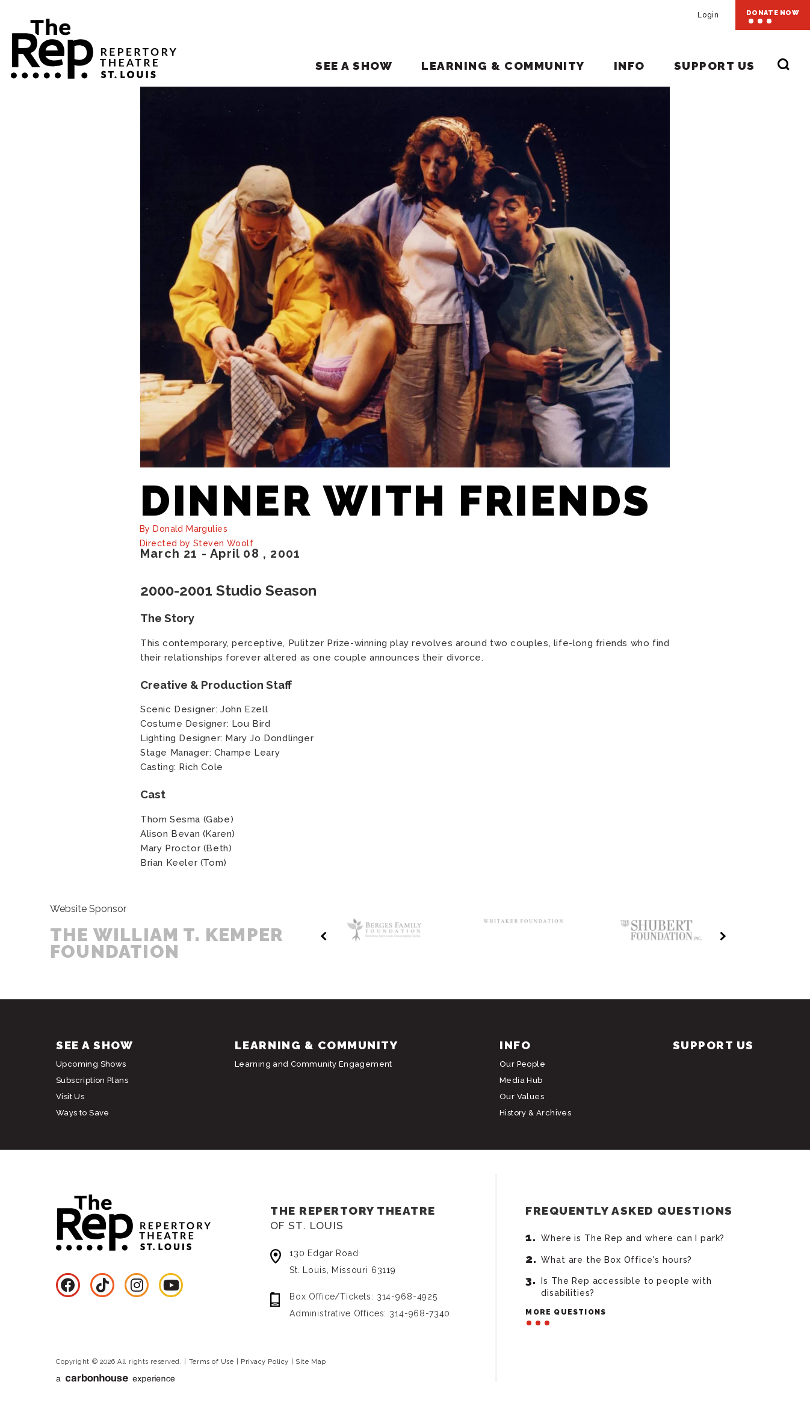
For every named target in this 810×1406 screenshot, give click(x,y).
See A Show (353, 65)
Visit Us (70, 1096)
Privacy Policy (265, 1362)
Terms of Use (211, 1362)
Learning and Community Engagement (313, 1063)
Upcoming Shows (91, 1063)
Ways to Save (83, 1112)
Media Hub (521, 1080)
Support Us (714, 65)
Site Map (310, 1362)
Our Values (521, 1096)
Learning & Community (502, 65)
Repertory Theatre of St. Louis (88, 43)
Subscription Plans (92, 1080)
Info (629, 65)
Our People (522, 1063)
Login (708, 15)
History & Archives (535, 1112)
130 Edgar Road (388, 1262)
